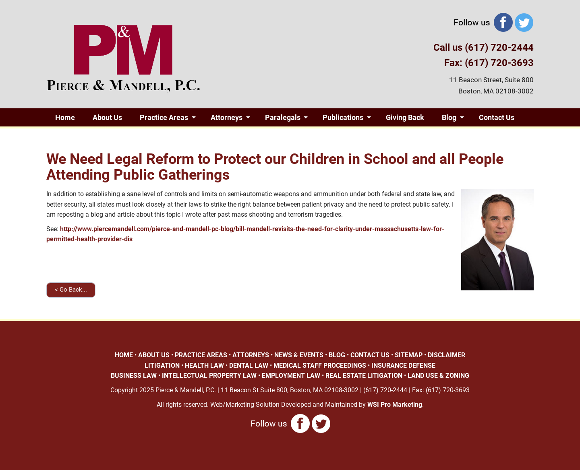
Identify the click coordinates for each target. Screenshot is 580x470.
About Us (107, 117)
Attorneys (226, 117)
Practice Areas (164, 117)
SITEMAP (409, 355)
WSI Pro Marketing (394, 404)
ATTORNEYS (250, 355)
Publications (343, 117)
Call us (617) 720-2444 (483, 47)
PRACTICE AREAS (201, 355)
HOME (124, 355)
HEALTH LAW (204, 365)
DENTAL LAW (248, 365)
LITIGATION (162, 365)
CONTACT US (369, 355)
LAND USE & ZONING (438, 375)
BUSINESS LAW (134, 375)
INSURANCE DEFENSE (403, 365)
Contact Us (496, 117)
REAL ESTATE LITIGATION (363, 375)
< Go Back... (71, 289)
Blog (449, 117)
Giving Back (405, 117)
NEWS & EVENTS (298, 355)
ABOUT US (154, 355)
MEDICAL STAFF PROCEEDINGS (319, 365)
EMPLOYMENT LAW (291, 375)
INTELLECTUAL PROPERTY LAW (209, 375)
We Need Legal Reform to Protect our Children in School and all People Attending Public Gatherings (274, 167)
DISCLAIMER (446, 355)
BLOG (337, 355)
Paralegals (282, 117)
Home (65, 117)
